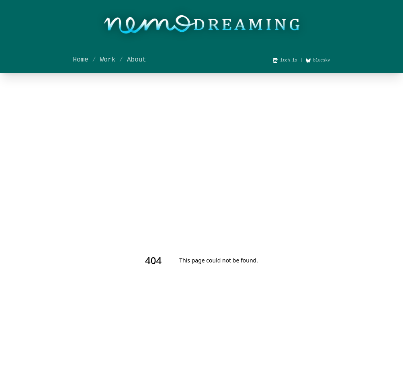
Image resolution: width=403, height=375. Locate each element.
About (136, 60)
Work (107, 60)
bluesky (318, 60)
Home (80, 60)
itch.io (285, 60)
